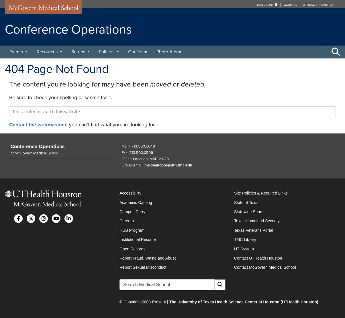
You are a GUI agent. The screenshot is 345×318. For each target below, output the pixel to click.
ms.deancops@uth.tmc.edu (168, 165)
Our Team (137, 52)
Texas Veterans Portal (253, 230)
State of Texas (246, 202)
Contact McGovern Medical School (265, 267)
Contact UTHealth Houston (258, 258)
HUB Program (131, 230)
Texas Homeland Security (257, 221)
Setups (78, 52)
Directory (267, 5)
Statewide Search (250, 211)
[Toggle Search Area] (336, 52)
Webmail (290, 5)
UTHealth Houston (318, 5)
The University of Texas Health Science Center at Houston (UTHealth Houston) (243, 302)
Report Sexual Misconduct (142, 267)
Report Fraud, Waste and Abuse (148, 258)
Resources (48, 52)
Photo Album (169, 52)
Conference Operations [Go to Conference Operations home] (38, 146)
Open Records (132, 249)
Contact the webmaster (36, 124)
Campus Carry (132, 211)
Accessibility (130, 193)
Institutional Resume (137, 239)
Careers (126, 221)
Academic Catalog (135, 202)
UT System (244, 249)
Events (16, 52)
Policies (107, 52)
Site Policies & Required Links (261, 193)
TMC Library (245, 239)
